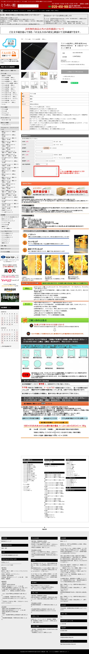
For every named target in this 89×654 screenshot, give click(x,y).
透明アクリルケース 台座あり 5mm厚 (8, 171)
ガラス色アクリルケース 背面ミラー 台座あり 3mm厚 (10, 165)
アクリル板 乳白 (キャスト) (29, 472)
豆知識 (52, 10)
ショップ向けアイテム (6, 231)
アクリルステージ (6, 239)
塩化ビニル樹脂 (4, 122)
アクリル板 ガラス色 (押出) (29, 473)
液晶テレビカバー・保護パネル (8, 70)
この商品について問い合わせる (75, 71)
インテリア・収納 (6, 222)
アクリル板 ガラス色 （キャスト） (10, 94)
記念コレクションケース (7, 218)
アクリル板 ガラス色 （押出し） (9, 92)
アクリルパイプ (5, 113)
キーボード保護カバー (7, 228)
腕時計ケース (5, 226)
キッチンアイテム (70, 465)
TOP (22, 39)
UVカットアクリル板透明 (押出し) (10, 83)
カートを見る (42, 10)
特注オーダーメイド (6, 248)
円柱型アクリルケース (7, 210)
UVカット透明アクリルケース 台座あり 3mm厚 (8, 145)
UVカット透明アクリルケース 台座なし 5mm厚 (8, 188)
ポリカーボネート (5, 117)
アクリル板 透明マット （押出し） (10, 81)
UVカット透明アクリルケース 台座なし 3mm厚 (8, 148)
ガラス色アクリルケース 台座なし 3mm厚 (9, 161)
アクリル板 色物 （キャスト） (9, 100)
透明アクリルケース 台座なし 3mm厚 (8, 135)
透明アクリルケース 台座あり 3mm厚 (8, 132)
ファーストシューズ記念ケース (73, 475)
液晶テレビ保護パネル (27, 459)
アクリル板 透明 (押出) (28, 464)
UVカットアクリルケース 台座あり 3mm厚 (54, 482)
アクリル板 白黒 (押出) (28, 468)
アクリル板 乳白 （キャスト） (9, 90)
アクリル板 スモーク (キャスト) (30, 478)
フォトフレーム (70, 472)
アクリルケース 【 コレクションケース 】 (9, 128)
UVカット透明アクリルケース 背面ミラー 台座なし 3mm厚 (8, 155)
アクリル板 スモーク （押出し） (9, 96)
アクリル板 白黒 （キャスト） (9, 87)
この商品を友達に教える (69, 76)
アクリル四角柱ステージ (7, 233)
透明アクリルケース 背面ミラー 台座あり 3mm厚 (9, 139)
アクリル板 (3, 73)
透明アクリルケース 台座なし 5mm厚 (8, 175)
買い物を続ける (66, 79)
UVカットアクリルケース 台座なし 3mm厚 (54, 484)
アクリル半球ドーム (6, 115)
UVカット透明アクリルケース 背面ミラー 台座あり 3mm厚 (8, 152)
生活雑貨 (3, 215)
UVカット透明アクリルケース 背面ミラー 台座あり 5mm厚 (8, 191)
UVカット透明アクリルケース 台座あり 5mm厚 (8, 184)
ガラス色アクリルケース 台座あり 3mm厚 (9, 158)
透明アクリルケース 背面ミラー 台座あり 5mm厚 (9, 178)
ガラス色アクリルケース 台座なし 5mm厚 (9, 201)
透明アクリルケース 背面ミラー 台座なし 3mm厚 (9, 142)
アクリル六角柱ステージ (7, 237)
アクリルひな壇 (5, 224)
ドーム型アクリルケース (7, 212)
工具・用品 (3, 245)
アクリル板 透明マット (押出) (30, 467)
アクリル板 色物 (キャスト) (29, 479)
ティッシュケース (70, 469)
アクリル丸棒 (5, 109)
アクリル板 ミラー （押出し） (9, 102)
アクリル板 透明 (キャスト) (29, 465)
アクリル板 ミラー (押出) (29, 480)
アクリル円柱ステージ (7, 235)
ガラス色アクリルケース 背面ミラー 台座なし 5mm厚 (10, 207)
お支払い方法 (7, 10)
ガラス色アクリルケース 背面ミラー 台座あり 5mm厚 (10, 204)
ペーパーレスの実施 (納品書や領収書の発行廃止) (73, 64)
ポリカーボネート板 (6, 119)
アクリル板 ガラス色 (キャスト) (30, 475)
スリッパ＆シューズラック (72, 474)
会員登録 (29, 10)
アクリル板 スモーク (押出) (29, 476)
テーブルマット (70, 461)
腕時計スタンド (5, 242)
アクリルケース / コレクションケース (52, 472)
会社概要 (48, 10)
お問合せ (56, 10)
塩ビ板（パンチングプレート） (51, 466)
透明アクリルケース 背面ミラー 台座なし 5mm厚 (9, 181)
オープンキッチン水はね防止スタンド (10, 217)
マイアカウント (22, 10)
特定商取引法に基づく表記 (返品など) (70, 61)
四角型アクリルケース (49, 514)
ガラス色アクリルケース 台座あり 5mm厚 (9, 198)
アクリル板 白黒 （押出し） (8, 85)
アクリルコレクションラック (8, 220)
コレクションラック (71, 471)
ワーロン (4, 104)
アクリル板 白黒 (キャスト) (29, 469)
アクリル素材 (4, 107)
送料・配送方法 (14, 10)
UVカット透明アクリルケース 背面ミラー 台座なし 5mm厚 (8, 194)
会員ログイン (35, 10)
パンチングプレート (6, 124)
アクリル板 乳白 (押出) (28, 471)
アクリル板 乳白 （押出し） (8, 89)
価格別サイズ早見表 (6, 75)
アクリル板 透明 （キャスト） (9, 79)
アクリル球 (4, 111)
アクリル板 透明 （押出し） (8, 77)
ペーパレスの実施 (5, 251)
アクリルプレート (6, 241)
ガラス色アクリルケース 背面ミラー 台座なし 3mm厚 (10, 168)
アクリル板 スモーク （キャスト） (10, 98)
